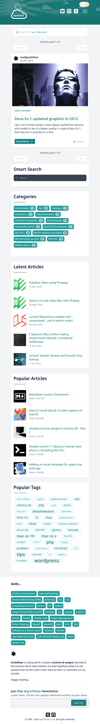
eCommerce (24, 214)
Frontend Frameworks (29, 220)
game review (66, 517)
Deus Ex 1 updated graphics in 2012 (46, 118)
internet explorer (68, 523)
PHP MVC (55, 239)
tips (21, 554)
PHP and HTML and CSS (30, 239)
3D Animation (25, 208)
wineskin (22, 560)
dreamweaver (43, 511)
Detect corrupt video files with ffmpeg (54, 300)
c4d (76, 499)
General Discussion (27, 226)
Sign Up (78, 702)
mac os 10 (25, 535)
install (47, 523)
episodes (66, 511)
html (32, 523)
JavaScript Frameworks (58, 226)
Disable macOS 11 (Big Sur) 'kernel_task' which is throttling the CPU (55, 448)
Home (21, 32)
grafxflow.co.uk (47, 719)
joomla (40, 529)
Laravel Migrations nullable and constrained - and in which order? (51, 318)
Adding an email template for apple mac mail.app (55, 466)
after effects (23, 499)
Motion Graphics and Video (50, 232)
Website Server (25, 245)
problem (23, 548)
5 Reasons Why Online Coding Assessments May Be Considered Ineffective (50, 338)
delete (67, 505)
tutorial (36, 554)
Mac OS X (22, 232)
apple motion (59, 499)
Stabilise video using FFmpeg (48, 282)
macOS (68, 536)
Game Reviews (23, 110)
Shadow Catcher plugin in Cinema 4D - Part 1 (57, 430)
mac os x (49, 535)
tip (75, 548)
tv (50, 554)
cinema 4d (24, 505)
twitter (61, 554)
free (49, 517)
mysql (36, 542)
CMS (43, 208)
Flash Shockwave (48, 214)
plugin (64, 542)
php (50, 542)
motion (21, 542)
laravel (73, 530)
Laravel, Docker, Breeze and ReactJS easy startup (55, 357)
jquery (56, 530)
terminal (61, 548)
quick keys (41, 548)
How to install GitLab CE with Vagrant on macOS (55, 412)
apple (40, 499)
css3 (53, 505)
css (41, 505)
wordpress (46, 560)
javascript (23, 529)
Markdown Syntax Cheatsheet (49, 394)
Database (59, 208)
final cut (22, 517)
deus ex (21, 511)
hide (19, 523)
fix (36, 517)
